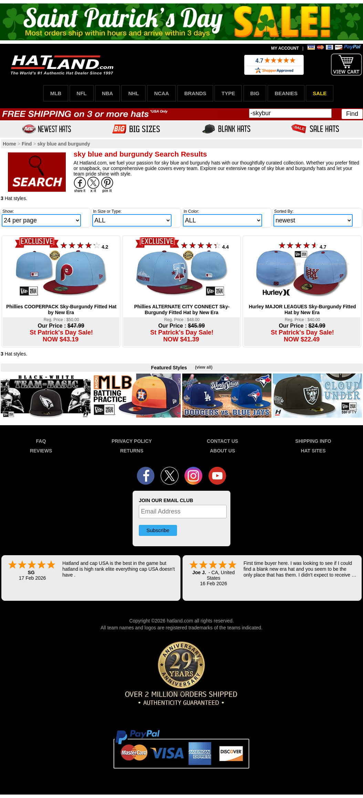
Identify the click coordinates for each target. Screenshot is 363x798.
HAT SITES (313, 450)
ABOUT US (222, 450)
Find (352, 113)
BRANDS (195, 93)
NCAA (161, 93)
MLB (56, 93)
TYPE (228, 93)
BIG (255, 93)
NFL (81, 93)
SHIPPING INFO (313, 441)
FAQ (41, 441)
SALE (319, 93)
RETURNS (132, 450)
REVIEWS (41, 450)
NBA (107, 93)
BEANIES (286, 93)
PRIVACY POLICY (132, 441)
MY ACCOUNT (285, 48)
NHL (133, 93)
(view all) (203, 367)
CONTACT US (222, 441)
